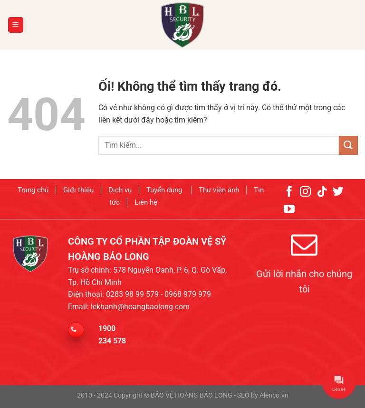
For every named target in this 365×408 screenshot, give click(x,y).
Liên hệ (145, 200)
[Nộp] (348, 145)
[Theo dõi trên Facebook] (289, 189)
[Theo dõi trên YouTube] (289, 206)
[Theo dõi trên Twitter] (338, 189)
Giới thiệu (78, 188)
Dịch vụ (120, 188)
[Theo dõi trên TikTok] (322, 189)
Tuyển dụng (165, 188)
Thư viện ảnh (219, 188)
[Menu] (16, 25)
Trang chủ (33, 188)
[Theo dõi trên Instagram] (305, 189)
